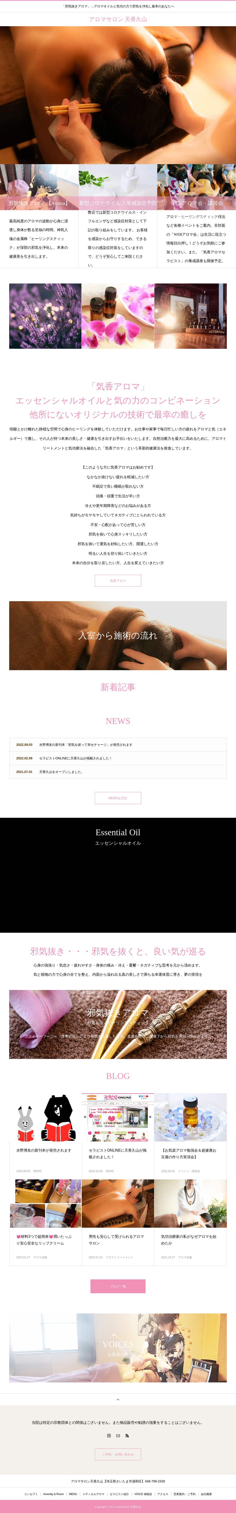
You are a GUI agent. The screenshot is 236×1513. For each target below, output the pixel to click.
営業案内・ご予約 (185, 1493)
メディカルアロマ (93, 1493)
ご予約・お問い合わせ (118, 1454)
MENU (73, 1493)
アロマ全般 (40, 1256)
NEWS (37, 1170)
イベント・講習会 (189, 1170)
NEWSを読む (118, 797)
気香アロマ (118, 581)
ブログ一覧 (118, 1285)
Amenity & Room (53, 1493)
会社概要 (206, 1493)
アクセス (162, 1493)
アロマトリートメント (119, 1256)
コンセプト (31, 1493)
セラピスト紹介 (119, 1493)
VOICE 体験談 (143, 1493)
